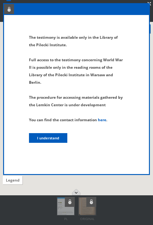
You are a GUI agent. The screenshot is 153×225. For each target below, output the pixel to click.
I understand (48, 138)
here (102, 119)
